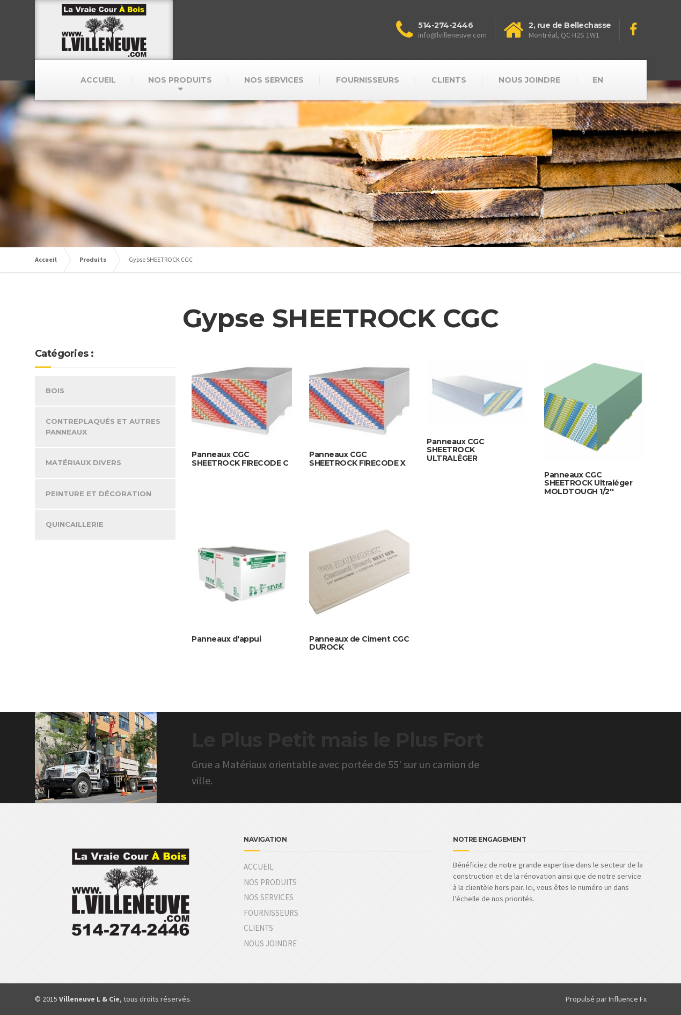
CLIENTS (448, 80)
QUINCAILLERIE (75, 524)
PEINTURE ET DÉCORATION (98, 493)
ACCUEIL (98, 80)
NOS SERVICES (274, 80)
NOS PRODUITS (180, 80)
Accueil (46, 259)
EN (597, 80)
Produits (92, 259)
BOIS (55, 390)
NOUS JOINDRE (529, 80)
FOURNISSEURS (367, 80)
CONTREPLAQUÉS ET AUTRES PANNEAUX (103, 426)
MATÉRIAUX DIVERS (83, 462)
